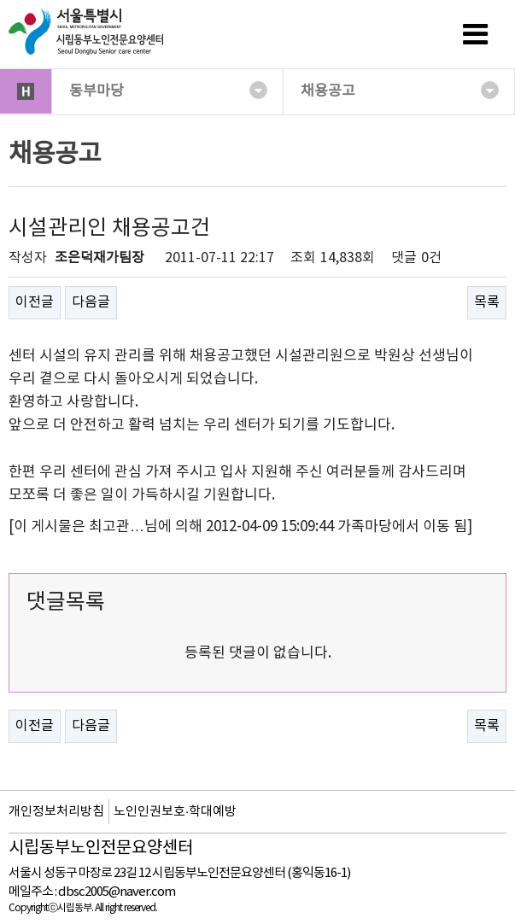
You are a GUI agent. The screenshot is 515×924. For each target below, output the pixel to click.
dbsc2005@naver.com (116, 892)
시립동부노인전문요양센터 (101, 848)
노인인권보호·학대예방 (175, 811)
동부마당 (168, 90)
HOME (25, 91)
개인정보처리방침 (56, 811)
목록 (487, 302)
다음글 (91, 302)
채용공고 (400, 90)
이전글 (34, 302)
